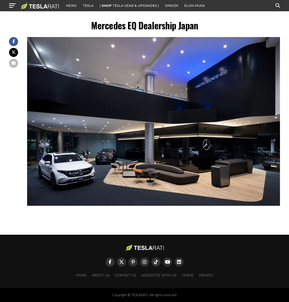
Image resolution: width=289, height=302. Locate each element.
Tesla (88, 6)
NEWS (71, 6)
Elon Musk (194, 6)
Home (81, 275)
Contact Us (125, 275)
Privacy (206, 275)
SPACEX (171, 6)
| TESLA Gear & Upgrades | (129, 6)
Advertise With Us (159, 275)
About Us (101, 275)
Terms (188, 275)
